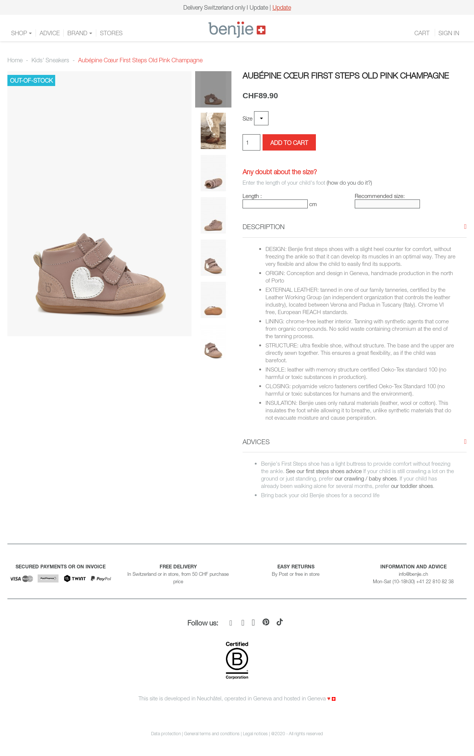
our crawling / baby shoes (366, 478)
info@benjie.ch (413, 574)
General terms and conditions (212, 733)
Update (282, 7)
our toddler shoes (411, 485)
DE (454, 29)
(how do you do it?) (349, 182)
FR (445, 29)
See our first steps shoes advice (324, 471)
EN (463, 29)
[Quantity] (251, 142)
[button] (264, 227)
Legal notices (256, 733)
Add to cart (289, 142)
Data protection (166, 733)
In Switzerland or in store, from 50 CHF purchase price (178, 574)
